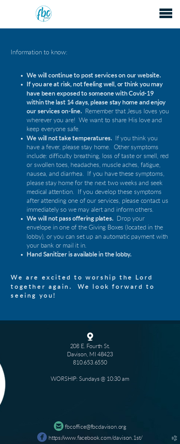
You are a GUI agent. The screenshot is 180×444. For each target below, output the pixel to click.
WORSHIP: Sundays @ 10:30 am (90, 379)
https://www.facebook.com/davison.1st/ (95, 438)
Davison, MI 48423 (90, 354)
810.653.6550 (90, 363)
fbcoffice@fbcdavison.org (95, 427)
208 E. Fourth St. (90, 346)
